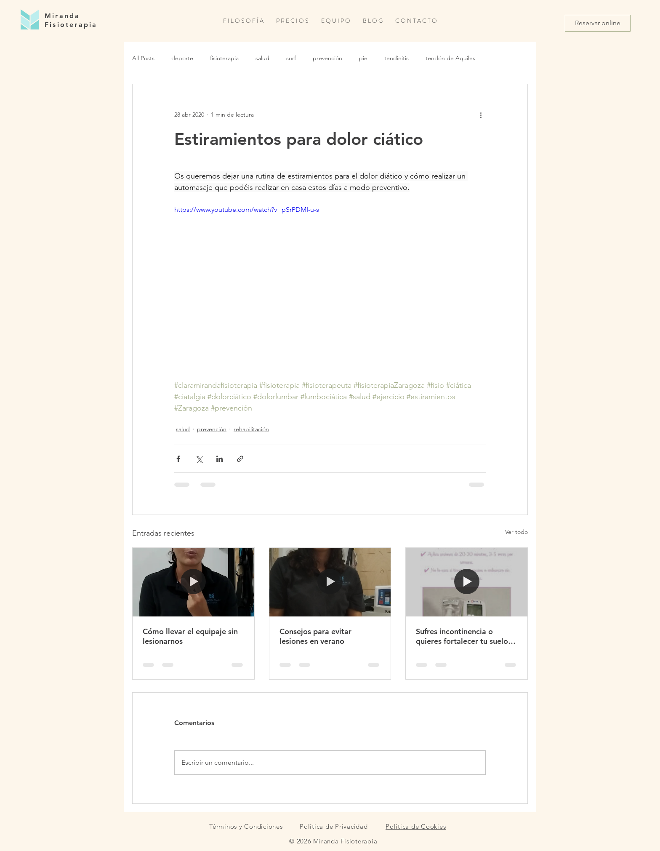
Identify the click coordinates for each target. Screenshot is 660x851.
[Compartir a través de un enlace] (240, 459)
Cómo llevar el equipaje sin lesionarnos (190, 636)
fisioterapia (224, 58)
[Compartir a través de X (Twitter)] (199, 459)
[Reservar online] (598, 23)
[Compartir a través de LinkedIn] (220, 459)
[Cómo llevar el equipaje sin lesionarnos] (193, 582)
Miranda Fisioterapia (71, 20)
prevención (327, 58)
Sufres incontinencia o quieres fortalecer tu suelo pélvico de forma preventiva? (462, 636)
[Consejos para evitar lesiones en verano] (330, 582)
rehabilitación (251, 429)
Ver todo (516, 532)
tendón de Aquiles (450, 58)
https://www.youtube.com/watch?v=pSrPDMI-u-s (246, 209)
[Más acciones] (481, 114)
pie (363, 58)
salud (262, 58)
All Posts (143, 58)
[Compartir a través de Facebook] (178, 459)
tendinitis (396, 58)
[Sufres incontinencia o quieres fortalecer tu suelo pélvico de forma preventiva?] (466, 582)
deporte (182, 58)
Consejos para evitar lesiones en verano (315, 636)
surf (291, 58)
